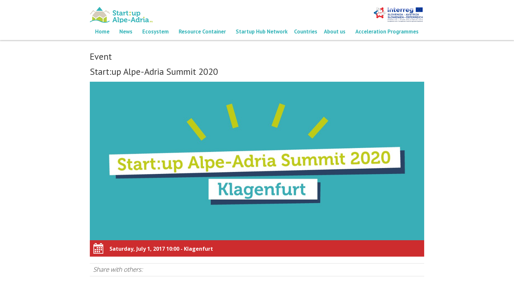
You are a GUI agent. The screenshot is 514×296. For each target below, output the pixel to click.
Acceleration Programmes (387, 31)
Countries (305, 31)
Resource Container (202, 31)
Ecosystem (155, 31)
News (125, 31)
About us (335, 31)
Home (102, 31)
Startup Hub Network (261, 31)
